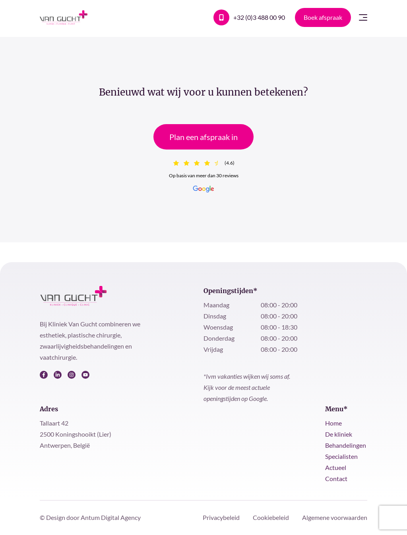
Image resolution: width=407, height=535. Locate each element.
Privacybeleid (222, 517)
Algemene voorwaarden (334, 517)
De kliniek (338, 434)
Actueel (335, 467)
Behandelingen (345, 445)
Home (333, 423)
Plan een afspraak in (203, 137)
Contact (336, 478)
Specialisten (341, 456)
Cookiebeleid (271, 517)
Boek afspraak (323, 17)
